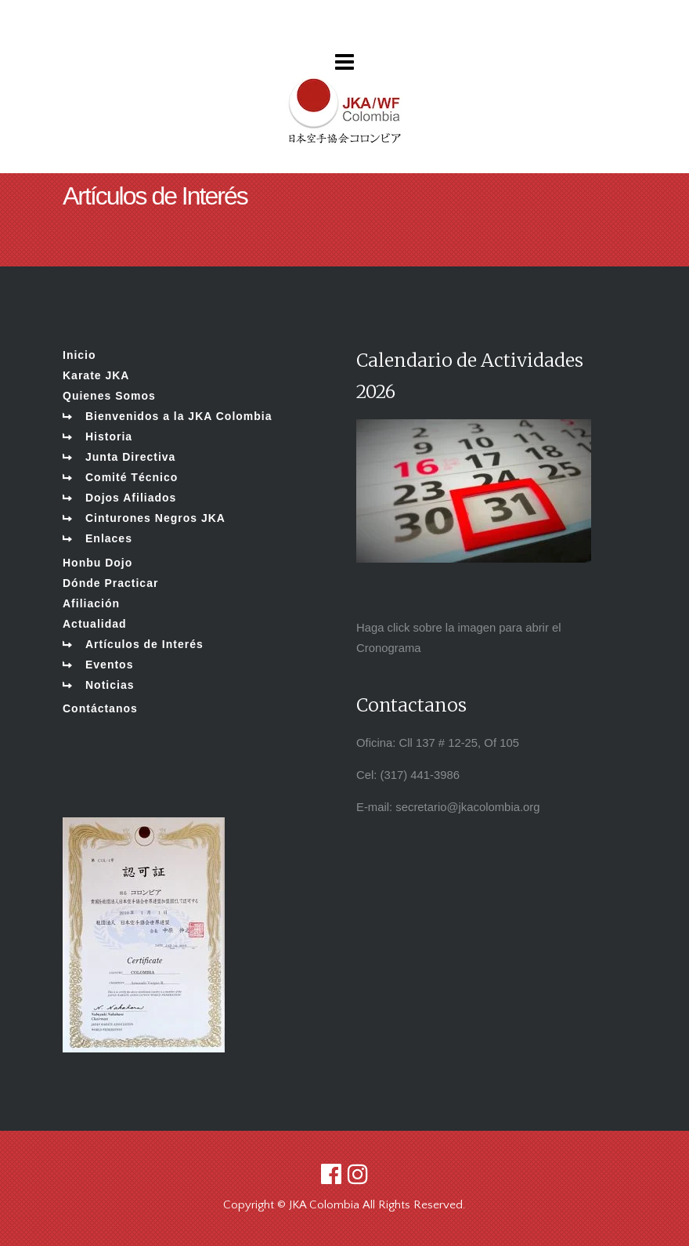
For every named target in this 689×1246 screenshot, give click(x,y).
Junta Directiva (130, 457)
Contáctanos (100, 708)
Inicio (79, 355)
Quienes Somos (109, 395)
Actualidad (95, 624)
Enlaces (108, 538)
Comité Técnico (131, 477)
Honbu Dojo (97, 562)
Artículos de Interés (144, 644)
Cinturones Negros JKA (155, 518)
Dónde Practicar (110, 583)
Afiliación (91, 603)
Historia (108, 436)
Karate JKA (96, 375)
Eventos (109, 664)
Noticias (109, 685)
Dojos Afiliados (130, 497)
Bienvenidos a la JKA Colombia (178, 416)
